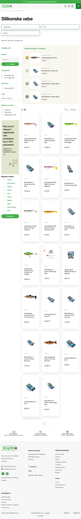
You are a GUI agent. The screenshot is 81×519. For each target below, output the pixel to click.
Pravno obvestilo (6, 499)
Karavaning (58, 470)
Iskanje (10, 64)
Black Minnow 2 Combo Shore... (51, 84)
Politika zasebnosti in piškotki (9, 505)
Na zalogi (9, 75)
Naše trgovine (59, 487)
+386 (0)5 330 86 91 (8, 466)
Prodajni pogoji (5, 497)
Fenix (7, 110)
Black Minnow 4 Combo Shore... (51, 97)
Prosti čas (58, 465)
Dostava (3, 502)
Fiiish (8, 112)
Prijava (66, 513)
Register (77, 513)
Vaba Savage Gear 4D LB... (49, 58)
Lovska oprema (59, 454)
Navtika (57, 472)
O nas (57, 482)
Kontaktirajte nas (60, 485)
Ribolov (57, 459)
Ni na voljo (9, 78)
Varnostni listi (5, 507)
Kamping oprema (60, 467)
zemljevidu (33, 466)
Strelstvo (57, 457)
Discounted (9, 88)
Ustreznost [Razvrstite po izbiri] (74, 110)
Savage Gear (10, 115)
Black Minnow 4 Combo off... (50, 71)
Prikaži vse (10, 216)
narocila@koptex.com (8, 469)
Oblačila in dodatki (60, 462)
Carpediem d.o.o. (14, 513)
